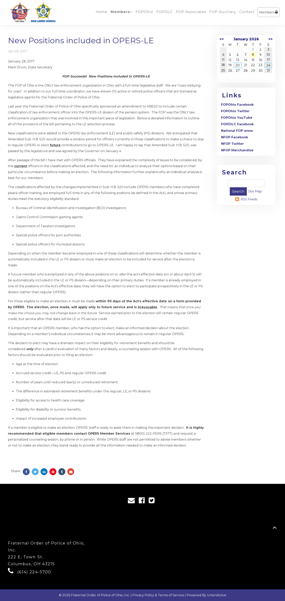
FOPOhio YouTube (236, 118)
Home (101, 12)
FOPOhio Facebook (237, 104)
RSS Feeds (249, 199)
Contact (247, 12)
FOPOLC (164, 12)
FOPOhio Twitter (235, 111)
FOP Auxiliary (222, 12)
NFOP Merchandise (237, 150)
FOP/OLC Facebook (237, 124)
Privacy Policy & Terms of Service (158, 595)
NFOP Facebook (234, 137)
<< (221, 39)
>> (270, 39)
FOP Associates (191, 12)
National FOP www (237, 131)
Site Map (255, 191)
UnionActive (216, 595)
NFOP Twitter (232, 144)
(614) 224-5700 (34, 572)
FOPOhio (144, 12)
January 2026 (246, 39)
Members (268, 12)
